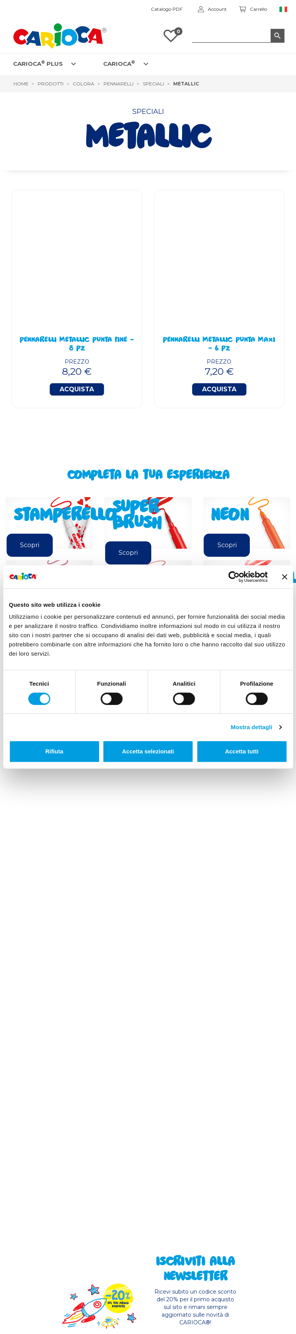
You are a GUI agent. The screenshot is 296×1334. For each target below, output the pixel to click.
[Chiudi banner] (284, 576)
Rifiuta (54, 751)
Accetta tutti (242, 751)
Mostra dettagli (251, 727)
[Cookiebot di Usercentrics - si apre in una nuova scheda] (234, 577)
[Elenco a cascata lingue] (283, 9)
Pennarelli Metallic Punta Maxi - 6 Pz (219, 345)
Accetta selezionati (148, 751)
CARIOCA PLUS (38, 63)
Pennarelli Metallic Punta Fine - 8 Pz (77, 345)
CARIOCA (119, 63)
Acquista (77, 389)
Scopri (29, 545)
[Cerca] (238, 36)
